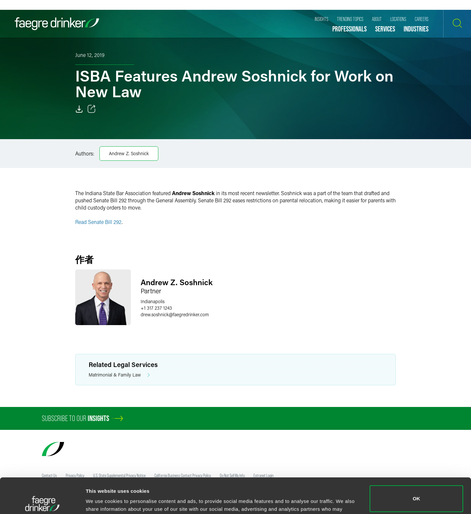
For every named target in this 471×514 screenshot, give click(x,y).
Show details (101, 500)
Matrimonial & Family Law (119, 375)
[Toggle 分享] (91, 109)
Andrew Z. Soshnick (129, 153)
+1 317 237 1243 (156, 308)
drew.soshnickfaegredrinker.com (175, 314)
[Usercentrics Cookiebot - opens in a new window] (42, 501)
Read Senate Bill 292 (98, 221)
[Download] (79, 109)
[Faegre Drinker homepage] (57, 23)
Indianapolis (153, 301)
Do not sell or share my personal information (416, 492)
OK (416, 463)
